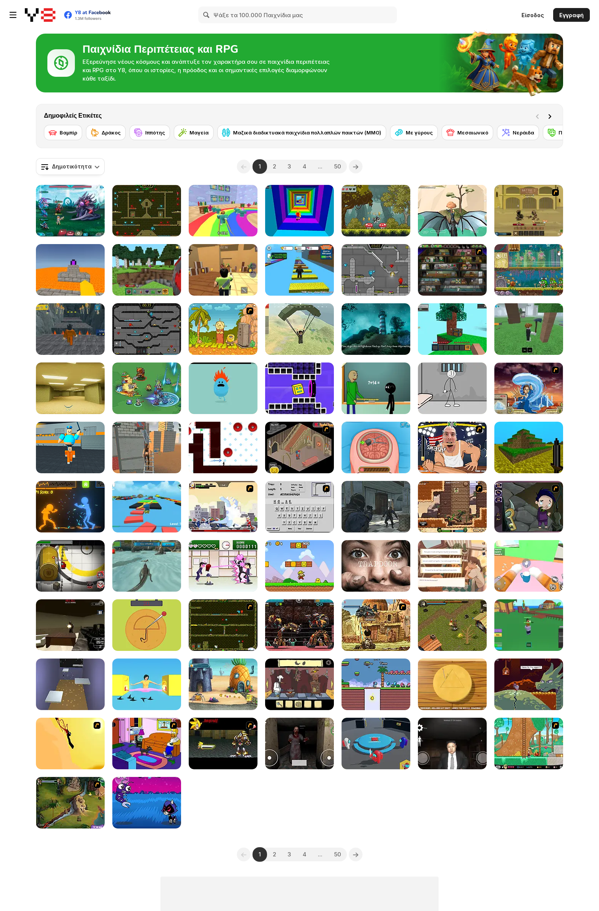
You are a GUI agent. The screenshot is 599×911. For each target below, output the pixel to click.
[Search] (206, 14)
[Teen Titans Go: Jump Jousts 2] (146, 802)
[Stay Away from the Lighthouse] (376, 329)
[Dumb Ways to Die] (223, 388)
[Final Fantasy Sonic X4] (223, 743)
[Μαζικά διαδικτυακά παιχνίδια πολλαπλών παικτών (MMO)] (301, 132)
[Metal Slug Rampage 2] (376, 625)
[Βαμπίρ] (63, 132)
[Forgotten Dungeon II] (452, 625)
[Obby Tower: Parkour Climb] (299, 210)
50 (337, 166)
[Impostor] (70, 566)
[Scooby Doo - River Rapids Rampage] (70, 802)
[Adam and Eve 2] (223, 329)
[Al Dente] (299, 684)
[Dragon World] (452, 210)
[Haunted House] (299, 447)
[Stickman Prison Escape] (452, 388)
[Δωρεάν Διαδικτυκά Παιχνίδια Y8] (40, 15)
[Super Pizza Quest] (299, 566)
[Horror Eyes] (299, 743)
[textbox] (70, 167)
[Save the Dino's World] (376, 684)
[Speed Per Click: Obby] (299, 270)
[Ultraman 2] (223, 506)
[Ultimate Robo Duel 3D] (299, 625)
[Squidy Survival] (146, 625)
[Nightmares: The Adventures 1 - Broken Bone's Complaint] (528, 506)
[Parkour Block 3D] (70, 270)
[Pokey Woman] (146, 684)
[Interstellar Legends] (70, 210)
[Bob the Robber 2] (452, 270)
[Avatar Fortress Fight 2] (528, 388)
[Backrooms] (70, 388)
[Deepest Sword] (528, 684)
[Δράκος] (106, 132)
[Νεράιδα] (518, 132)
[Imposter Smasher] (376, 743)
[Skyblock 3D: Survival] (452, 329)
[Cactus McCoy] (452, 506)
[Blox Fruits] (528, 625)
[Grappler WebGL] (70, 684)
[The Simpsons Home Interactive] (146, 743)
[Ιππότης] (150, 132)
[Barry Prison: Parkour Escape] (70, 447)
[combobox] (70, 166)
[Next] (551, 116)
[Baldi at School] (376, 388)
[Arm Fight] (452, 447)
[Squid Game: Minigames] (452, 684)
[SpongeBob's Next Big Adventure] (223, 684)
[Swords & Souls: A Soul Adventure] (528, 210)
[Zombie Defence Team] (376, 506)
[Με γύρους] (414, 132)
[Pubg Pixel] (299, 329)
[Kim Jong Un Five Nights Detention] (452, 743)
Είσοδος (532, 15)
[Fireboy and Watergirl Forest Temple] (146, 210)
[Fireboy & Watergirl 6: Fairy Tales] (376, 270)
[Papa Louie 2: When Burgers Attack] (528, 743)
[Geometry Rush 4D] (299, 388)
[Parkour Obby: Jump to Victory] (146, 506)
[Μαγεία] (194, 132)
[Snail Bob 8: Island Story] (528, 270)
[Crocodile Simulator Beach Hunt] (146, 566)
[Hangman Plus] (299, 506)
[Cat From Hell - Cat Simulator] (528, 566)
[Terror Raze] (70, 625)
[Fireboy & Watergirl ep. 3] (223, 625)
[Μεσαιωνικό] (467, 132)
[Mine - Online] (146, 270)
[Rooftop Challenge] (146, 447)
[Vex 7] (223, 447)
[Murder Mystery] (223, 270)
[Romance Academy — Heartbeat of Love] (223, 566)
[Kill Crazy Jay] (70, 743)
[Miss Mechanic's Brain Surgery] (376, 447)
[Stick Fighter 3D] (70, 506)
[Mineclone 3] (528, 447)
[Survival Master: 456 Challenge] (223, 210)
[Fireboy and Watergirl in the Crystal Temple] (146, 329)
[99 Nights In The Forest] (528, 329)
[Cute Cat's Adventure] (376, 210)
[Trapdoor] (376, 566)
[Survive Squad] (146, 388)
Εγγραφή (571, 15)
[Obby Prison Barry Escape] (70, 329)
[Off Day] (452, 566)
